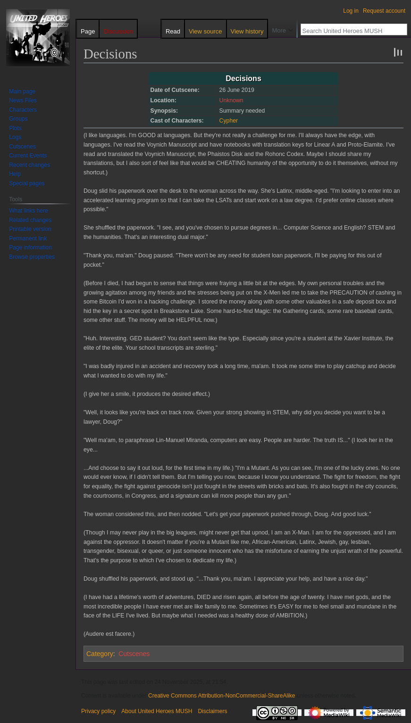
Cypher (228, 120)
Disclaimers (212, 711)
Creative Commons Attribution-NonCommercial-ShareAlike (221, 695)
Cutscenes (134, 653)
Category (99, 653)
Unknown (231, 100)
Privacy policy (98, 711)
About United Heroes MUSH (156, 711)
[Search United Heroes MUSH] (348, 30)
